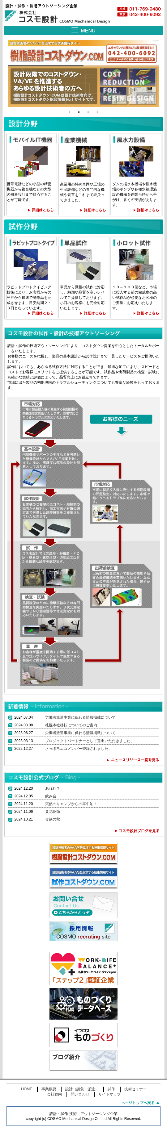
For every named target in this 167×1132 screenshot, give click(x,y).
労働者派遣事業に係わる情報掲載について (80, 717)
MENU (88, 30)
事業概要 (48, 1089)
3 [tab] (88, 112)
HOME (26, 1089)
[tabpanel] (83, 73)
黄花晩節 (52, 811)
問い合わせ (80, 1094)
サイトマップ (109, 1094)
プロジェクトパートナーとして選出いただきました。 (89, 741)
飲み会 (50, 796)
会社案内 (54, 1094)
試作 (111, 1089)
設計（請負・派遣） (82, 1089)
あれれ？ (52, 788)
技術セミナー (135, 1089)
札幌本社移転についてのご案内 (71, 725)
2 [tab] (79, 112)
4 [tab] (97, 112)
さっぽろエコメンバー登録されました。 (78, 748)
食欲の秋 (52, 819)
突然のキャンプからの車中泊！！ (73, 804)
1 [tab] (69, 112)
